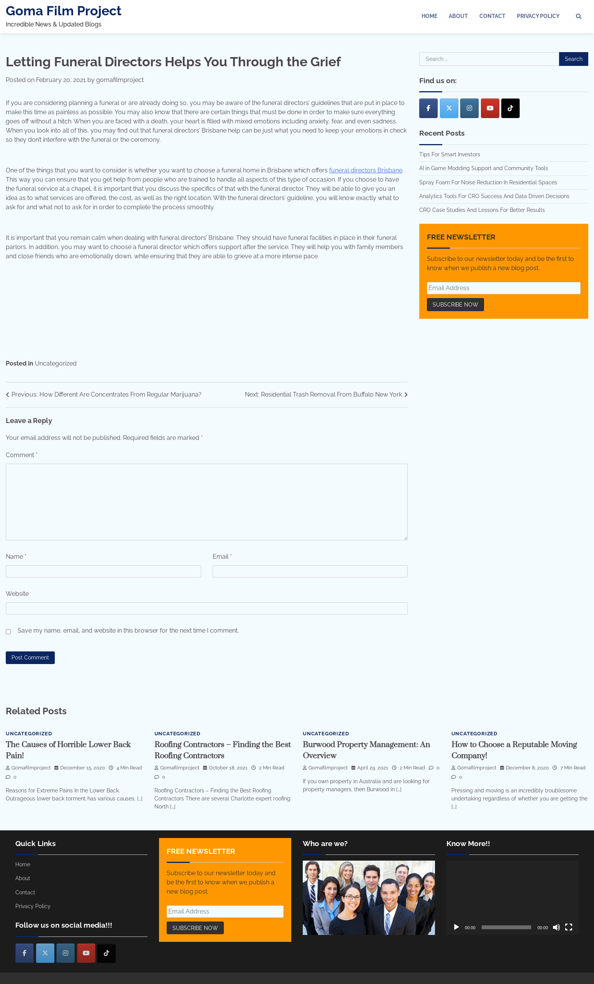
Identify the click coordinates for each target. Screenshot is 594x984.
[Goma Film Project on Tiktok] (510, 108)
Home (429, 16)
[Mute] (556, 927)
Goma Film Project (63, 10)
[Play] (456, 927)
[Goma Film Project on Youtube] (490, 108)
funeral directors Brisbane (365, 170)
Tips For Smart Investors (449, 154)
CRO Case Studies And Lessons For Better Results (482, 210)
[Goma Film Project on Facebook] (428, 108)
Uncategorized (56, 363)
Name (16, 556)
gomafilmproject (120, 80)
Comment (22, 455)
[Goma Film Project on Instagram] (469, 108)
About (458, 16)
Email (222, 556)
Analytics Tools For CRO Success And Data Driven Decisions (494, 196)
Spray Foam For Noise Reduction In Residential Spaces (488, 182)
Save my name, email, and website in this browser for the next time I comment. (128, 630)
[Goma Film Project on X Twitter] (449, 108)
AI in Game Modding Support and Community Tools (483, 168)
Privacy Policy (538, 16)
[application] (512, 898)
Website (17, 593)
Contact (492, 16)
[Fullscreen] (569, 927)
